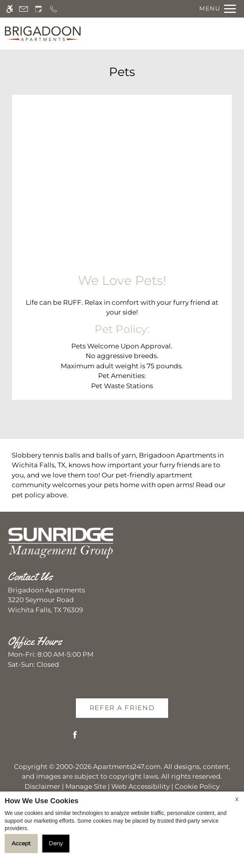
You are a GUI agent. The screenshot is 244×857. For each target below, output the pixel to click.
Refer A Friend (122, 708)
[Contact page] (23, 9)
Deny (56, 843)
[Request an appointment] (38, 9)
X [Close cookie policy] (237, 799)
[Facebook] (75, 738)
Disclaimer (42, 786)
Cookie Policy (197, 786)
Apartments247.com (127, 766)
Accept (21, 843)
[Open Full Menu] (216, 9)
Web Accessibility (140, 786)
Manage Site (85, 786)
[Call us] (53, 9)
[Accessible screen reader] (9, 9)
